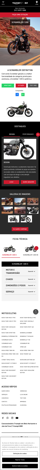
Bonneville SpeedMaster (9, 336)
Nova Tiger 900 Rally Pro (28, 317)
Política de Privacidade (9, 405)
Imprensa (23, 401)
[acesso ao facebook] (17, 94)
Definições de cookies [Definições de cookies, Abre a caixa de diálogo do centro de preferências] (20, 453)
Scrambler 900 (24, 343)
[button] (38, 135)
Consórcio (5, 398)
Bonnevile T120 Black (26, 336)
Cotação (21, 85)
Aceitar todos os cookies (20, 466)
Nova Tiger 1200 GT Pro (9, 321)
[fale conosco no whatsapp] (23, 94)
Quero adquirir (28, 182)
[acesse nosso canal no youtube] (17, 418)
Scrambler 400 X (7, 343)
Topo (35, 311)
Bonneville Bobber (26, 332)
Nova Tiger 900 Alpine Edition (29, 367)
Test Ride (33, 85)
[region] (20, 453)
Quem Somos (6, 391)
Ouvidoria (23, 405)
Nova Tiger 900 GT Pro (8, 317)
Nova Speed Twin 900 (8, 350)
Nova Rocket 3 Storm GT (28, 363)
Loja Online (23, 394)
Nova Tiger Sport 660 (27, 327)
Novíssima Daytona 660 (27, 359)
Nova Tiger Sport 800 (8, 332)
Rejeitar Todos (20, 460)
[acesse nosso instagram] (12, 418)
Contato (4, 401)
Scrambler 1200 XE (7, 367)
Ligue (11, 182)
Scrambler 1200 (7, 347)
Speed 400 (23, 347)
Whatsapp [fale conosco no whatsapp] (8, 85)
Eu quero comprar (20, 229)
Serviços (4, 394)
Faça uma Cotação (20, 15)
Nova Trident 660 (25, 354)
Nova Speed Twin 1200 (26, 350)
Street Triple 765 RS (8, 359)
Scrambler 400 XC (7, 340)
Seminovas (23, 391)
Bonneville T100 (25, 340)
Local (36, 3)
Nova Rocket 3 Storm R (9, 363)
